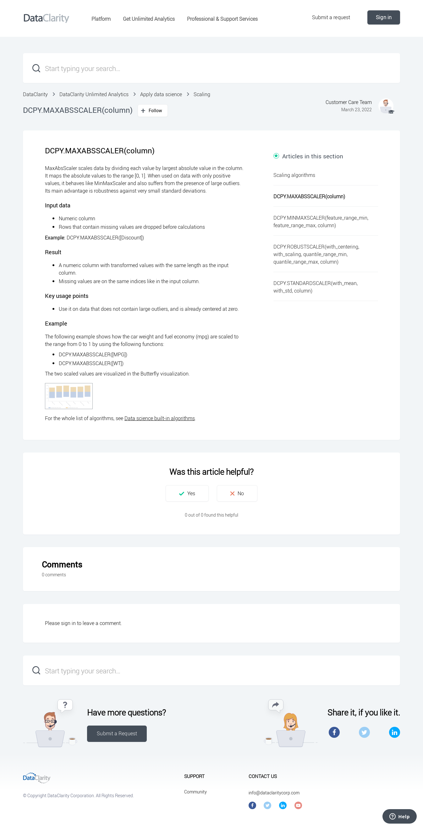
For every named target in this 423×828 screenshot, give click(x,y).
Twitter (364, 732)
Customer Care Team (349, 102)
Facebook (334, 732)
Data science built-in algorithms (159, 418)
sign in (68, 623)
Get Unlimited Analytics (149, 18)
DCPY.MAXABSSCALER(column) (309, 196)
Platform (101, 18)
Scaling (202, 94)
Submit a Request (117, 733)
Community (195, 792)
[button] (187, 493)
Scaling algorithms (294, 175)
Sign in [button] (384, 17)
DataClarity (35, 94)
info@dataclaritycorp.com (274, 793)
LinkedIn (394, 732)
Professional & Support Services (222, 18)
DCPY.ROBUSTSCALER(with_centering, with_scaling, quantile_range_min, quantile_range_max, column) (316, 254)
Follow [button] (155, 110)
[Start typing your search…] (211, 68)
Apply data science (161, 94)
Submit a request (331, 17)
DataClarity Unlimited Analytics (94, 94)
